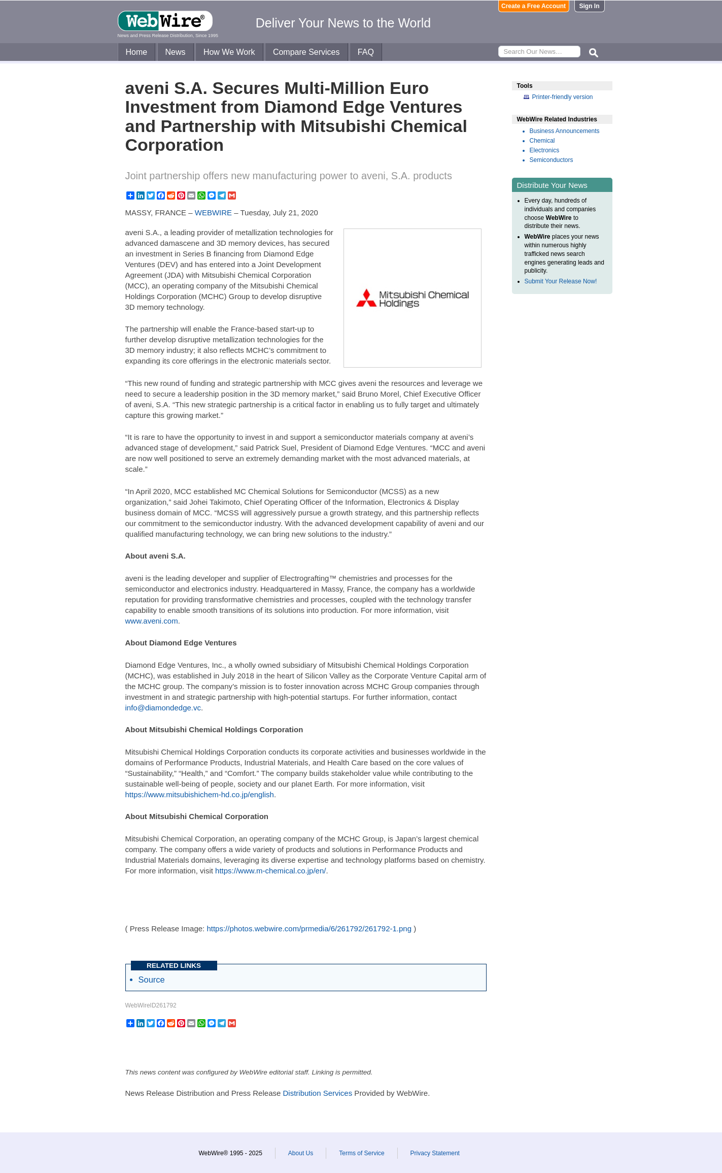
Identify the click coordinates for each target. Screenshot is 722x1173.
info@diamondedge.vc (163, 707)
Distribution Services (317, 1093)
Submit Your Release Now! (561, 281)
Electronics (545, 150)
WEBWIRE (213, 212)
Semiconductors (551, 160)
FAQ (366, 52)
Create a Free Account (533, 6)
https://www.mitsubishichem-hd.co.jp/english (199, 794)
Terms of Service (361, 1153)
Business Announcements (565, 131)
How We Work (229, 52)
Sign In (589, 6)
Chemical (542, 140)
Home (137, 52)
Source (152, 979)
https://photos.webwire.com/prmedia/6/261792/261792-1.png (309, 928)
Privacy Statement (435, 1153)
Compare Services (306, 52)
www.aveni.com (151, 620)
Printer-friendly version (562, 97)
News (175, 52)
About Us (300, 1153)
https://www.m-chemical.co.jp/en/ (270, 870)
